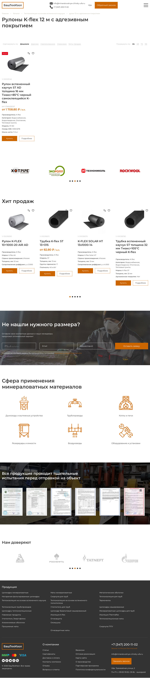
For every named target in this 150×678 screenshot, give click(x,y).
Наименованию (48, 44)
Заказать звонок (121, 661)
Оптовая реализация (85, 654)
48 (138, 44)
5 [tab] (80, 181)
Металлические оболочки (111, 592)
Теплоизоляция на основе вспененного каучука (44, 13)
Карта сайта (81, 658)
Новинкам (62, 44)
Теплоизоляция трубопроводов (16, 607)
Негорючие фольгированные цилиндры (20, 596)
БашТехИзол (13, 646)
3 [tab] (75, 181)
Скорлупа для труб (59, 596)
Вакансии (80, 650)
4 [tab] (77, 181)
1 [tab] (70, 181)
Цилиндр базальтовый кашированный (68, 611)
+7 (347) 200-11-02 (61, 7)
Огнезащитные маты (60, 630)
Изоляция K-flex (58, 615)
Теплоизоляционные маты (111, 619)
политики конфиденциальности (68, 353)
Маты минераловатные (61, 592)
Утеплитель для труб (60, 607)
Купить (9, 138)
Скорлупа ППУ (106, 626)
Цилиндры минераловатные (15, 592)
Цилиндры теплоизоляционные (17, 611)
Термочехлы (105, 600)
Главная (5, 13)
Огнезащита (56, 619)
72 (142, 44)
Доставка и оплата (51, 658)
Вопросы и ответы (51, 669)
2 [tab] (72, 181)
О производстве (83, 662)
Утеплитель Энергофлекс (14, 619)
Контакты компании (52, 662)
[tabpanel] (20, 171)
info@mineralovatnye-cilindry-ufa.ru (69, 3)
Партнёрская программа (87, 666)
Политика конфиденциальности (91, 669)
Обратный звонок (106, 5)
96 (146, 44)
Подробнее (26, 138)
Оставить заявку (131, 346)
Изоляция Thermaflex (109, 615)
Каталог (16, 13)
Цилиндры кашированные (111, 607)
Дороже (35, 44)
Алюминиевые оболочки (13, 622)
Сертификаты (49, 654)
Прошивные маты (10, 626)
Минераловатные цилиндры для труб (116, 611)
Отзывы (46, 666)
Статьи (46, 650)
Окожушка (55, 622)
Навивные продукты (11, 615)
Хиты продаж (75, 44)
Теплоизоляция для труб (110, 596)
